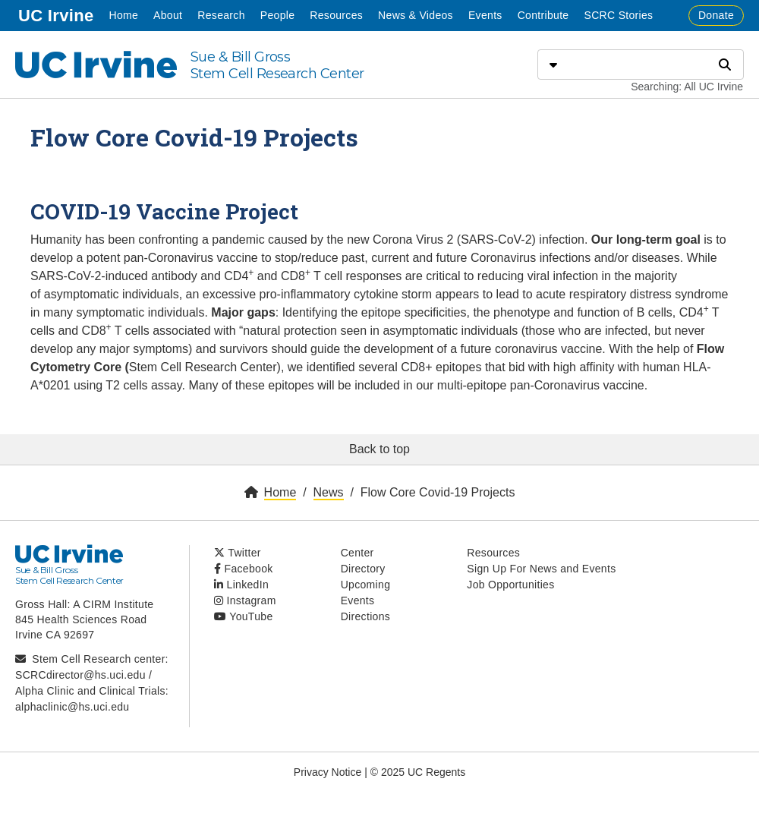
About (167, 15)
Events (485, 15)
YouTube (243, 616)
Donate (716, 15)
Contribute (543, 15)
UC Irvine (57, 14)
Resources (336, 15)
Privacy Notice (327, 772)
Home (123, 15)
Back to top (379, 449)
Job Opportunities (510, 584)
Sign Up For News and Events (541, 569)
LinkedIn (241, 584)
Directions (365, 616)
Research (220, 15)
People (277, 15)
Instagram (245, 600)
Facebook (243, 569)
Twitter (237, 553)
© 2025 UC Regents (418, 772)
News (328, 492)
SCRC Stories (618, 15)
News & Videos (415, 15)
